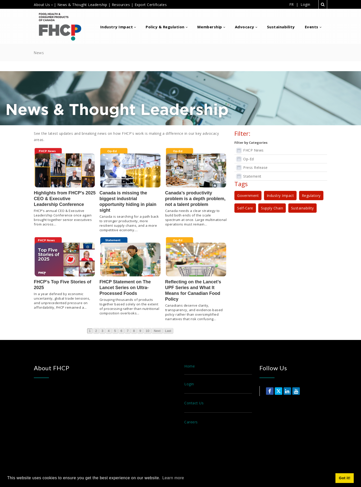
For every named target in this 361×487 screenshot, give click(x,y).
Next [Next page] (157, 331)
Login (305, 4)
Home (189, 366)
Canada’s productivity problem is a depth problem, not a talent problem (195, 198)
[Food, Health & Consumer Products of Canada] (62, 26)
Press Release (255, 167)
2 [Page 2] (96, 331)
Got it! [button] (344, 478)
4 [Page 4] (109, 331)
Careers (191, 422)
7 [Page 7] (128, 331)
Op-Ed (248, 159)
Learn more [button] (173, 478)
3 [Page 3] (102, 331)
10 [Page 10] (147, 331)
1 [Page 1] (90, 331)
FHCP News (253, 150)
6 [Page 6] (121, 331)
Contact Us (194, 403)
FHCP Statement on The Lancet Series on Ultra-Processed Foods (125, 287)
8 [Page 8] (134, 331)
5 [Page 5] (115, 331)
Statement (252, 176)
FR (291, 4)
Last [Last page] (168, 331)
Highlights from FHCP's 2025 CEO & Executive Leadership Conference (65, 198)
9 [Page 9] (140, 331)
